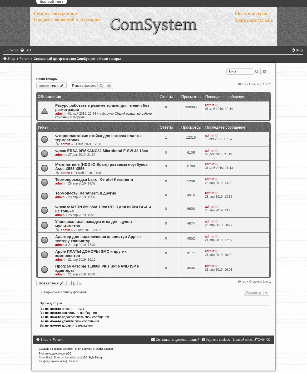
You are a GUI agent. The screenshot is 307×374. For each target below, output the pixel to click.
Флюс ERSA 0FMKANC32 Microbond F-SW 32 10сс (101, 151)
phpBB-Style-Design (91, 357)
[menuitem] (25, 50)
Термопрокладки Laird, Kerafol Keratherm (94, 179)
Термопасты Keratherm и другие (85, 193)
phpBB (67, 348)
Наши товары (47, 79)
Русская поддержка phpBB (55, 353)
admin (60, 113)
